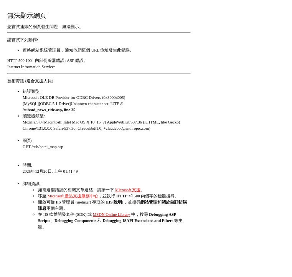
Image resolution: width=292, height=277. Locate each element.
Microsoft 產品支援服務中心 (73, 196)
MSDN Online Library (111, 214)
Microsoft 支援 (128, 190)
